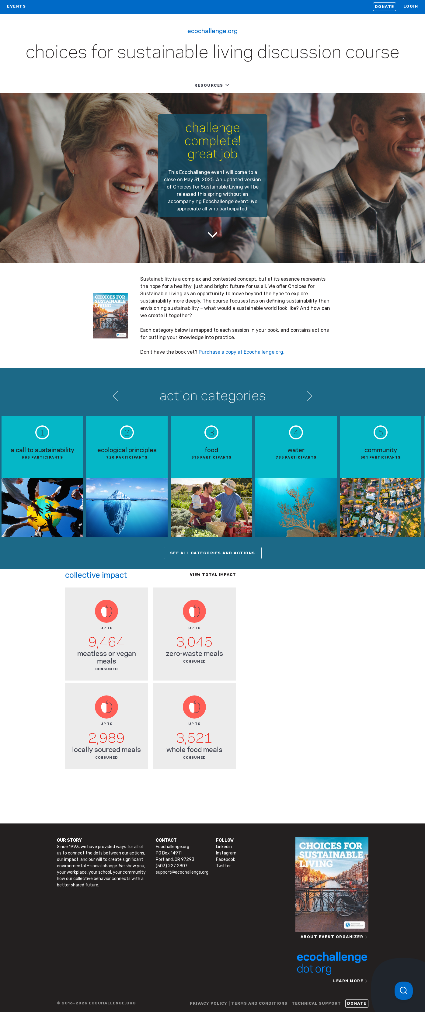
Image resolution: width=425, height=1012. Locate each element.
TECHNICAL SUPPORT (316, 1003)
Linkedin (224, 846)
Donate (384, 6)
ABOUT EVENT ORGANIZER (332, 936)
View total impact (213, 574)
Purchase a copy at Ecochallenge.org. (241, 352)
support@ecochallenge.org (182, 872)
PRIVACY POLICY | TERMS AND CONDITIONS (238, 1003)
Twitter (223, 865)
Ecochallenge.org (212, 30)
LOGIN (410, 6)
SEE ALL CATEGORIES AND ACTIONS (212, 553)
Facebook (225, 859)
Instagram (226, 853)
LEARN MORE (348, 981)
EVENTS (16, 6)
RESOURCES (208, 85)
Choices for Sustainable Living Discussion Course (212, 52)
